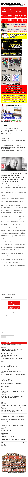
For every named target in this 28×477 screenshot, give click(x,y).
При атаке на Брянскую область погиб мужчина (13, 439)
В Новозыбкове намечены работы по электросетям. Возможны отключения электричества (10, 432)
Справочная (5, 9)
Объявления (18, 8)
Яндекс (10, 297)
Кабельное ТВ (13, 9)
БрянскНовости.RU (16, 11)
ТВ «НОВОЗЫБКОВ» (6, 12)
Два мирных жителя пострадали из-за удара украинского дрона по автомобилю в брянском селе (13, 421)
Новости (7, 297)
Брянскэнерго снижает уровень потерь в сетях (14, 308)
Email (2, 332)
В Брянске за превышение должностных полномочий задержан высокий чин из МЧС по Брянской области (13, 385)
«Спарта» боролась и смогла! (13, 128)
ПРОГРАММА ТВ (5, 11)
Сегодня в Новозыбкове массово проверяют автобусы (14, 303)
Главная (4, 8)
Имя (2, 328)
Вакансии (10, 8)
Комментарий (4, 315)
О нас (14, 12)
